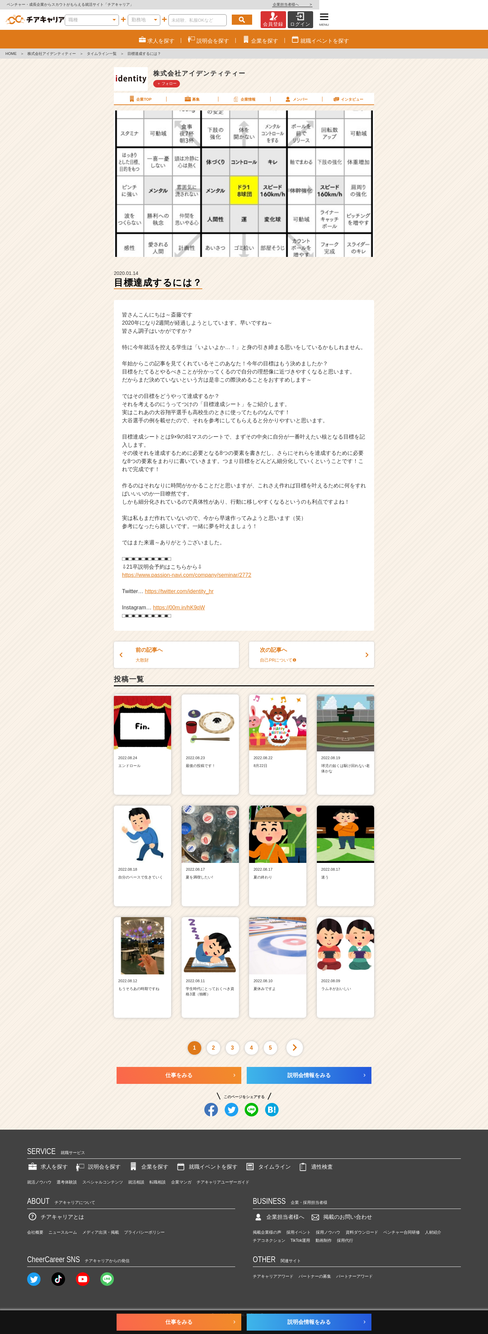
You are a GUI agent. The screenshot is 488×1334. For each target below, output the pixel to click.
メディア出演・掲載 (100, 1232)
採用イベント (298, 1232)
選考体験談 (67, 1182)
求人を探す (47, 1166)
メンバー (296, 99)
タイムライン (268, 1166)
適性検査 (315, 1166)
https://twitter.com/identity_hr (179, 591)
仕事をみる (178, 1075)
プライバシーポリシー (144, 1232)
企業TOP (139, 99)
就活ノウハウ (39, 1182)
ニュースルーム (62, 1232)
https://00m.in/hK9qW (179, 607)
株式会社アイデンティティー (51, 54)
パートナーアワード (354, 1276)
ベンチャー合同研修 (401, 1232)
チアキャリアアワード (273, 1276)
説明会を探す (98, 1166)
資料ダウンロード (362, 1232)
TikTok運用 (300, 1240)
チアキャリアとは (55, 1217)
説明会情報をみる (309, 1075)
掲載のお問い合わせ (341, 1217)
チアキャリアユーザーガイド (223, 1182)
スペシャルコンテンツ (102, 1182)
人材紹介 (433, 1232)
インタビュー (348, 99)
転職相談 (157, 1182)
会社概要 (35, 1232)
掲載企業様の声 (267, 1232)
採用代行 (345, 1240)
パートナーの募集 (315, 1276)
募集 (192, 99)
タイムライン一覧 (102, 54)
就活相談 (136, 1182)
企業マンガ (181, 1182)
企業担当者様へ (461, 4)
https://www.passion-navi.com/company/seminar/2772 (186, 575)
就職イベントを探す (206, 1166)
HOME (11, 54)
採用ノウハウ (328, 1232)
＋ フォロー (167, 83)
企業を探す (148, 1166)
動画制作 (324, 1240)
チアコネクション (269, 1240)
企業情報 (244, 99)
